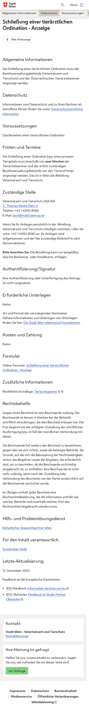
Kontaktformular (17, 636)
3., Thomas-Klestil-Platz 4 (20, 206)
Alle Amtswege (18, 39)
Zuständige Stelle (15, 549)
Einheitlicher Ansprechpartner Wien (27, 528)
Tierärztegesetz (45, 391)
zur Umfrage (17, 671)
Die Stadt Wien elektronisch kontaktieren (52, 322)
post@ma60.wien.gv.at (28, 215)
